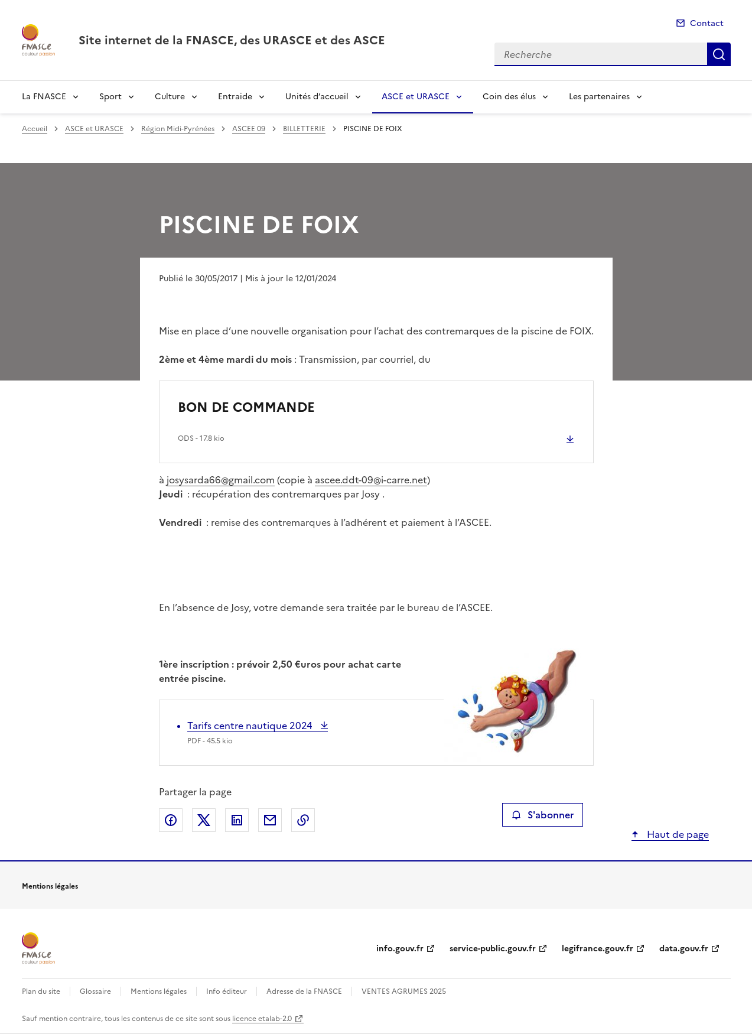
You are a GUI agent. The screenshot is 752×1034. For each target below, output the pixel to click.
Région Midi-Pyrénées (177, 128)
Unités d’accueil (317, 96)
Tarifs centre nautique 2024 (251, 725)
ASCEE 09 (248, 128)
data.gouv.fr (683, 948)
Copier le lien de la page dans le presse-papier (303, 820)
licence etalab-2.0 (262, 1018)
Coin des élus (509, 96)
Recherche (719, 54)
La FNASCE (44, 96)
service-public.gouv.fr (493, 948)
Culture (170, 96)
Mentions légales (159, 991)
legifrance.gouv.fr (597, 948)
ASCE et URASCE (416, 96)
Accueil (34, 128)
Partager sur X (204, 820)
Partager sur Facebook (171, 820)
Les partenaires (599, 96)
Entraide (235, 96)
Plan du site (41, 991)
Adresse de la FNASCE (304, 991)
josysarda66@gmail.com (221, 480)
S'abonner (543, 815)
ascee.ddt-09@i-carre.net (371, 480)
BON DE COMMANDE (246, 407)
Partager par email (270, 820)
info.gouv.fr (400, 948)
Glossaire (95, 991)
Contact (707, 23)
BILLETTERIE (304, 128)
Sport (110, 96)
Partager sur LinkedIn (237, 820)
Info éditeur (226, 991)
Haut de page (676, 834)
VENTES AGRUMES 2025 (404, 991)
